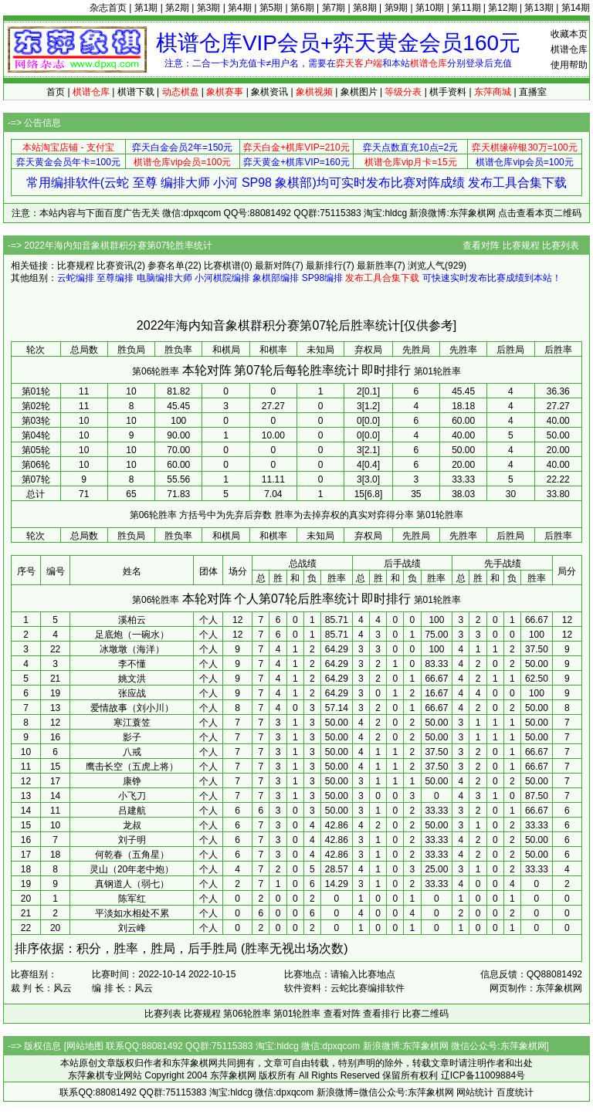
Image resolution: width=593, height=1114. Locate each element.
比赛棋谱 (222, 265)
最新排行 (324, 265)
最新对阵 (273, 265)
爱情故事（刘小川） (132, 708)
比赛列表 (560, 245)
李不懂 (132, 664)
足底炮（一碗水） (132, 634)
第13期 (538, 7)
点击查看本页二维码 (539, 213)
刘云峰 (132, 928)
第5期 (271, 7)
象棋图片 (359, 91)
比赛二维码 (425, 1013)
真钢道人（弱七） (132, 884)
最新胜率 (375, 265)
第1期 (146, 7)
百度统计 (515, 1092)
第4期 (240, 7)
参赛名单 (166, 265)
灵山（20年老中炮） (132, 869)
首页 (55, 91)
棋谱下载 (135, 91)
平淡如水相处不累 (132, 913)
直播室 (533, 91)
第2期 (177, 7)
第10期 (429, 7)
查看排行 (381, 1013)
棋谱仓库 (569, 49)
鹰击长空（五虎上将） (132, 766)
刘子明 (132, 840)
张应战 (132, 693)
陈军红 (132, 898)
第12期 (502, 7)
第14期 (575, 7)
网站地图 (84, 1046)
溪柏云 (132, 620)
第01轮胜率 (437, 371)
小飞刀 (132, 796)
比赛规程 (521, 245)
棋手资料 (447, 91)
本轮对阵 (207, 370)
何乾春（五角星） (132, 854)
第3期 (209, 7)
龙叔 (132, 825)
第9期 (396, 7)
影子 (132, 737)
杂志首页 (108, 7)
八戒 (132, 752)
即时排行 (386, 370)
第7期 (334, 7)
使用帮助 (569, 64)
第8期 (365, 7)
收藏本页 (569, 34)
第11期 (466, 7)
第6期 (302, 7)
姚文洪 (132, 678)
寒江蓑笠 (132, 722)
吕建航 (132, 810)
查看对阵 (481, 245)
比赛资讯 (115, 265)
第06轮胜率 (155, 371)
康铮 (132, 781)
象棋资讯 (269, 91)
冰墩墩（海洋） (132, 649)
